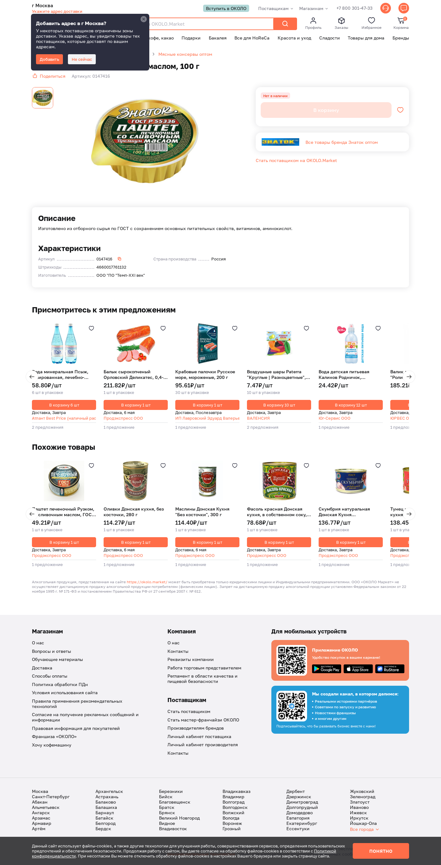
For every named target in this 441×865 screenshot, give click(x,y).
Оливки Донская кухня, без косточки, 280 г (134, 511)
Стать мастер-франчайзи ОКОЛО (203, 719)
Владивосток (173, 828)
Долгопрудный (302, 807)
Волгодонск (235, 807)
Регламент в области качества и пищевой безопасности (202, 678)
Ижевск (358, 812)
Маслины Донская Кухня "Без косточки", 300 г (202, 511)
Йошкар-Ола (363, 823)
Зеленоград (362, 796)
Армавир (41, 823)
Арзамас (41, 817)
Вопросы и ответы (51, 651)
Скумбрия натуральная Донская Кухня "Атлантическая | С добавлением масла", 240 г (348, 511)
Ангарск (41, 812)
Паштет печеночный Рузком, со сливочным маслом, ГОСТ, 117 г (63, 511)
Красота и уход (294, 37)
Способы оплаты (49, 676)
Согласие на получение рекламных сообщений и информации (85, 717)
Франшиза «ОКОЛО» (54, 736)
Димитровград (302, 802)
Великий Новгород (179, 817)
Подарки (191, 37)
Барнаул (104, 812)
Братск (166, 807)
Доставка (42, 667)
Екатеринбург (301, 823)
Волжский (233, 812)
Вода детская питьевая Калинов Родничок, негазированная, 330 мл (345, 374)
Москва (40, 791)
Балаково (105, 802)
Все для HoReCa (251, 37)
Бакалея (218, 37)
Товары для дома (366, 37)
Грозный (232, 828)
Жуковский (362, 791)
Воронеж (232, 823)
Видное (167, 823)
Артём (38, 828)
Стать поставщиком (188, 711)
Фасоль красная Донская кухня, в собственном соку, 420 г (277, 511)
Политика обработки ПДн (60, 684)
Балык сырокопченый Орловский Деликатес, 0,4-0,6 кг (133, 374)
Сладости (329, 37)
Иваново (359, 807)
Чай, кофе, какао (155, 37)
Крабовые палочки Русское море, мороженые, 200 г (205, 374)
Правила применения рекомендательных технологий (77, 703)
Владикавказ (236, 791)
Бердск (103, 828)
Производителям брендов (195, 728)
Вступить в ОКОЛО (226, 8)
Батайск (104, 817)
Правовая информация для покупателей (76, 728)
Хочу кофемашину (51, 744)
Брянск (167, 812)
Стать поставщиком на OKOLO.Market (296, 160)
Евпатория (298, 817)
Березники (171, 791)
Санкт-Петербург (50, 796)
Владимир (233, 796)
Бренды (400, 37)
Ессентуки (298, 828)
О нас (38, 642)
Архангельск (109, 791)
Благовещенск (174, 802)
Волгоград (233, 802)
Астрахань (106, 796)
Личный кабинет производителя (202, 744)
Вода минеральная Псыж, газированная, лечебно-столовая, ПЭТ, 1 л (60, 374)
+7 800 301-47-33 (354, 8)
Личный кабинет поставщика (199, 736)
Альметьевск (45, 807)
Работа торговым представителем (204, 667)
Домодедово (299, 812)
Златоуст (360, 802)
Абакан (40, 802)
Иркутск (359, 817)
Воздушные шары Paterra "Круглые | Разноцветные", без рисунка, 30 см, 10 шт (276, 374)
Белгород (105, 823)
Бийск (165, 796)
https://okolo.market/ (147, 581)
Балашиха (106, 807)
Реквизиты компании (190, 659)
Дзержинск (298, 796)
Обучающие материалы (57, 659)
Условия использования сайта (65, 692)
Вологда (231, 817)
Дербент (295, 791)
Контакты (177, 651)
